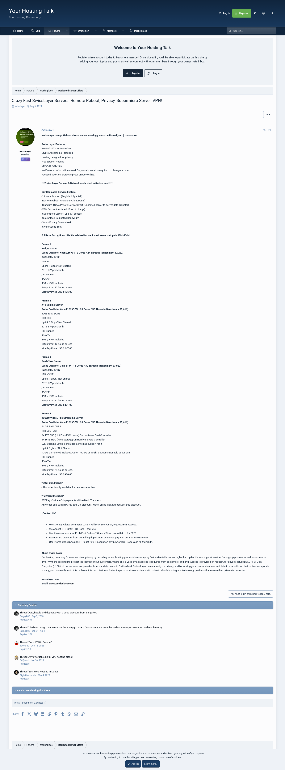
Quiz (38, 31)
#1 (269, 129)
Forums (56, 31)
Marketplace (140, 31)
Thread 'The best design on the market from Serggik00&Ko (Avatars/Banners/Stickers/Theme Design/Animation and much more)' (91, 627)
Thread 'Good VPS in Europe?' (36, 642)
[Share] (264, 130)
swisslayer (20, 106)
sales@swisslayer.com (61, 583)
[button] (263, 13)
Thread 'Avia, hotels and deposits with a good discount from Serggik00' (59, 612)
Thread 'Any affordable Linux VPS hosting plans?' (46, 656)
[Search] (272, 13)
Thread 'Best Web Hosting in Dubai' (39, 671)
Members (112, 31)
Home (20, 31)
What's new (83, 31)
